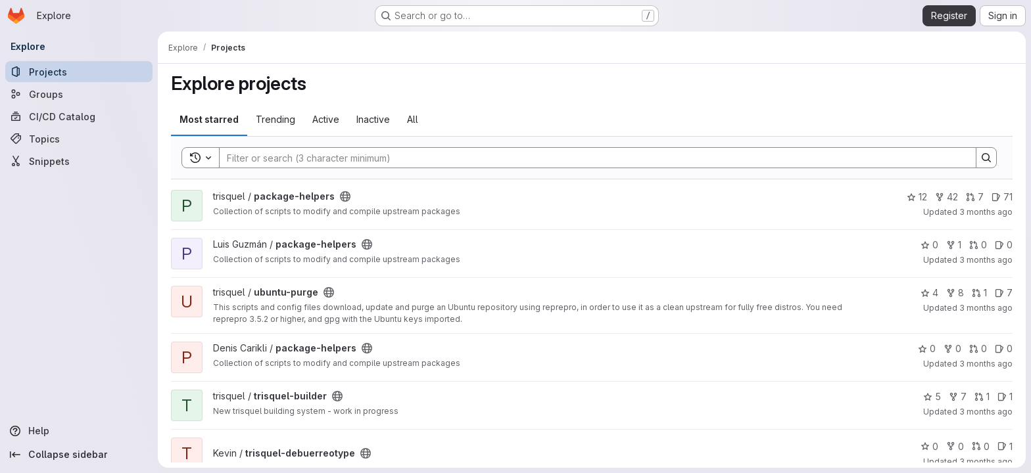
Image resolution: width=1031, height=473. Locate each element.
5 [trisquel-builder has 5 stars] (932, 396)
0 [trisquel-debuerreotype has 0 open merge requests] (981, 446)
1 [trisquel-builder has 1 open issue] (1005, 396)
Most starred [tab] (209, 119)
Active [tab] (325, 119)
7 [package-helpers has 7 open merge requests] (975, 196)
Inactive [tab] (373, 119)
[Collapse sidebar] (79, 454)
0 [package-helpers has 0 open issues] (1004, 244)
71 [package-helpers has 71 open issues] (1002, 196)
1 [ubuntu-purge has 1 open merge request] (979, 292)
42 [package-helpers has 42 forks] (946, 196)
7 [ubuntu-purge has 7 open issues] (1004, 292)
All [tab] (412, 119)
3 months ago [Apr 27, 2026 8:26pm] (986, 308)
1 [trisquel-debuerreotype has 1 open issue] (1005, 446)
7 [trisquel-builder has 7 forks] (958, 396)
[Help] (79, 430)
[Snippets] (79, 160)
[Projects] (79, 71)
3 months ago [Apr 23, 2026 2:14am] (986, 364)
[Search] (591, 158)
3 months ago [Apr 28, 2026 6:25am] (986, 260)
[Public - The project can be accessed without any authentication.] (345, 196)
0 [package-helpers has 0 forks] (952, 348)
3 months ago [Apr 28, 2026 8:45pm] (986, 212)
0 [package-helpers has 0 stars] (929, 244)
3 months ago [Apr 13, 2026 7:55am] (986, 461)
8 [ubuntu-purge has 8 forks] (955, 292)
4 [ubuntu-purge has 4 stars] (929, 292)
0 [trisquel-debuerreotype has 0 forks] (955, 446)
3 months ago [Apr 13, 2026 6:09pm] (986, 412)
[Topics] (79, 138)
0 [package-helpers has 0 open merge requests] (978, 244)
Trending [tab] (275, 119)
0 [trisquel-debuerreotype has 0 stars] (929, 446)
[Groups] (79, 93)
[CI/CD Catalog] (79, 116)
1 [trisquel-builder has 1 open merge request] (982, 396)
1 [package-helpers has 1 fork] (953, 244)
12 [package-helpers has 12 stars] (917, 196)
